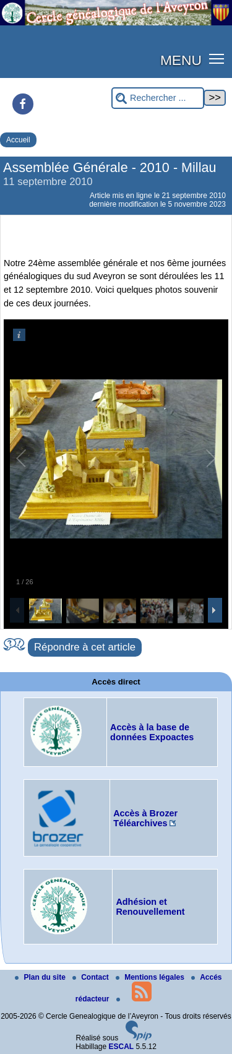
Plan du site (41, 977)
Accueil (18, 140)
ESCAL (121, 1046)
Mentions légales (151, 977)
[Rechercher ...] (157, 98)
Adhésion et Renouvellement (150, 907)
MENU (181, 60)
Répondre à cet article (84, 647)
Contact (91, 977)
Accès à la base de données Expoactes (152, 732)
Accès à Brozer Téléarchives (145, 818)
